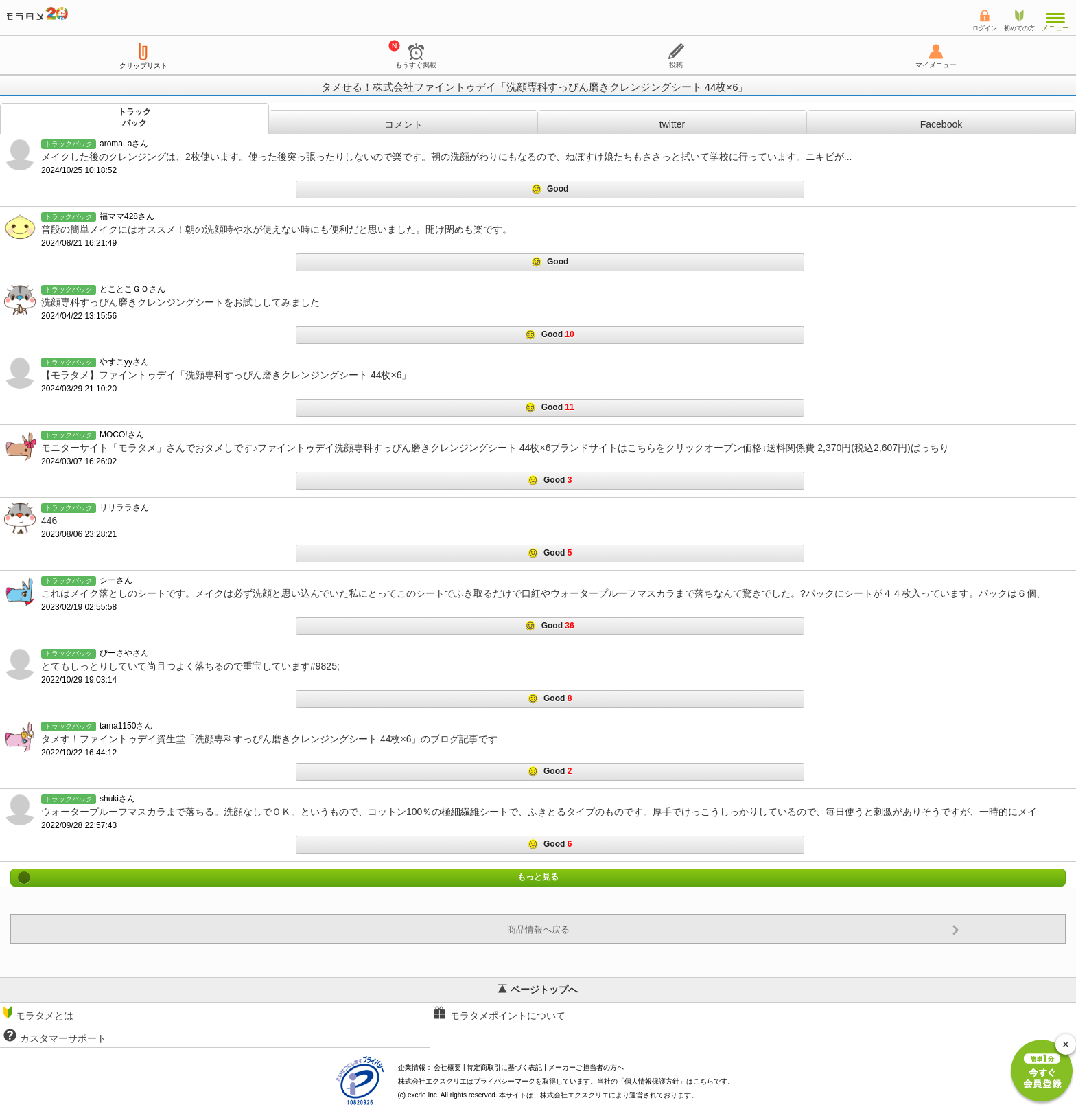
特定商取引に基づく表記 (504, 1067)
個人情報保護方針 (651, 1081)
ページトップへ (538, 989)
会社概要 (447, 1067)
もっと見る (538, 877)
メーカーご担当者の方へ (586, 1067)
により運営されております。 (619, 1095)
